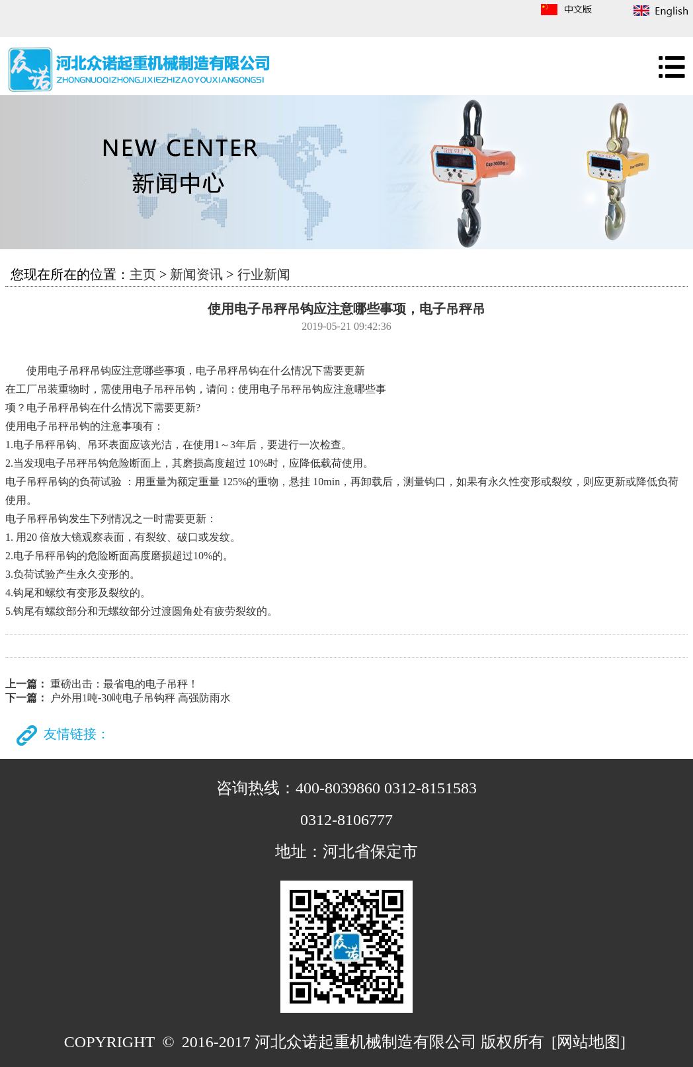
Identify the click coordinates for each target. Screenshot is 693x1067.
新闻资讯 (196, 274)
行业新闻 (263, 274)
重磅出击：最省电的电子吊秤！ (124, 684)
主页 (143, 274)
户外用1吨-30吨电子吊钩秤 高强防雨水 (140, 697)
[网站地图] (588, 1041)
